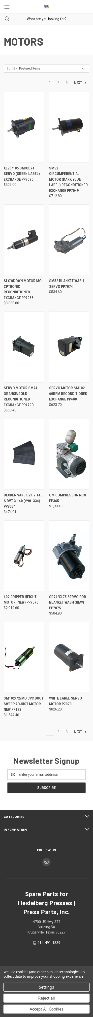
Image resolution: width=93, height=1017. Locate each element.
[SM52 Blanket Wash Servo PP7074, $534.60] (69, 239)
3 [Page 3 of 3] (67, 83)
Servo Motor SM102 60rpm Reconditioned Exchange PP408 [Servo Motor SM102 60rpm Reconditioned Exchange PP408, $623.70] (68, 393)
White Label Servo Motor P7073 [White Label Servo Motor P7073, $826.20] (65, 701)
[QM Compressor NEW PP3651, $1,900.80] (69, 454)
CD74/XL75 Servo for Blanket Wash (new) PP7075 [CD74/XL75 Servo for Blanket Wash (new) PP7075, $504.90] (67, 602)
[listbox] (52, 68)
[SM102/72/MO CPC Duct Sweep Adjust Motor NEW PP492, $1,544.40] (24, 657)
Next (80, 82)
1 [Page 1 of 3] (50, 83)
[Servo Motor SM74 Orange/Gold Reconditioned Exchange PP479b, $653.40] (24, 347)
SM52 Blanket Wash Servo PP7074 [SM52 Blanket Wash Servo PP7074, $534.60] (66, 284)
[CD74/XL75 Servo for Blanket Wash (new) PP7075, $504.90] (69, 555)
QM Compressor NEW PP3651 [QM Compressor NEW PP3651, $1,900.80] (67, 498)
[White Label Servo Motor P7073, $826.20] (69, 657)
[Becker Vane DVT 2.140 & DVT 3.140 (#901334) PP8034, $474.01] (24, 454)
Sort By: (12, 68)
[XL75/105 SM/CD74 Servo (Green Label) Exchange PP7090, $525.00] (24, 127)
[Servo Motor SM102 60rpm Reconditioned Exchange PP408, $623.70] (69, 347)
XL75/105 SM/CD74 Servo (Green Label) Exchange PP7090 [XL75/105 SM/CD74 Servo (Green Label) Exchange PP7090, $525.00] (22, 174)
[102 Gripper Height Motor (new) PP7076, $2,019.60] (24, 555)
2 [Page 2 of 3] (58, 83)
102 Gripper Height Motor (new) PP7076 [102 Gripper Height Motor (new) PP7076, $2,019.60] (21, 600)
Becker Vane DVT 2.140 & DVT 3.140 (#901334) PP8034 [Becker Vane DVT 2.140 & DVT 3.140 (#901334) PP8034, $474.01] (23, 501)
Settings (46, 987)
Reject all (46, 998)
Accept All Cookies (46, 1009)
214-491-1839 (48, 942)
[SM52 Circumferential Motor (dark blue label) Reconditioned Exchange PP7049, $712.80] (69, 127)
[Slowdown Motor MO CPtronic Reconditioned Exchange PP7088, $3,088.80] (24, 239)
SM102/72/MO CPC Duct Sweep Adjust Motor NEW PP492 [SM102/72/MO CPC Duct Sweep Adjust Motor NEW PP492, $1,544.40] (23, 704)
